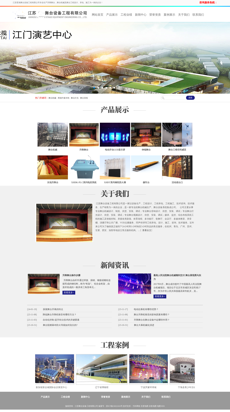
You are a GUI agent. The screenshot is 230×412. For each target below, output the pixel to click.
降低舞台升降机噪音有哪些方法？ (59, 314)
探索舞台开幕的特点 (53, 309)
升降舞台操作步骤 (71, 275)
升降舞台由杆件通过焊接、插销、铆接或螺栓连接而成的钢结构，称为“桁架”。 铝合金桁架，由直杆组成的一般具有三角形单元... (86, 283)
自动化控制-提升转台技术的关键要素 (61, 320)
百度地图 (144, 406)
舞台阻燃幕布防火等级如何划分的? (60, 325)
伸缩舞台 (146, 150)
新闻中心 (140, 14)
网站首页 (97, 14)
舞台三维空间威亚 (177, 150)
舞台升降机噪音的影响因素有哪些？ (152, 314)
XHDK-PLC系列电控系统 (84, 182)
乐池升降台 (52, 182)
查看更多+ (69, 292)
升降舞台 (83, 150)
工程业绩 (126, 14)
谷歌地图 (153, 406)
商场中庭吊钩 (63, 98)
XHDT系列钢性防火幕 (115, 182)
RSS (163, 406)
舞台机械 (52, 98)
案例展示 (169, 14)
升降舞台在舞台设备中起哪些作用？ (152, 320)
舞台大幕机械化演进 (144, 325)
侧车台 (146, 182)
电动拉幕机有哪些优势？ (146, 309)
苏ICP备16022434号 (114, 406)
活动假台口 (177, 182)
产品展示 (112, 14)
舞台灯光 (75, 98)
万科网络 (137, 406)
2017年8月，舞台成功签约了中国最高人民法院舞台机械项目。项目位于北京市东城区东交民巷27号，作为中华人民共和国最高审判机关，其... (177, 287)
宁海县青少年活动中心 (190, 387)
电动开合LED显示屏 (115, 150)
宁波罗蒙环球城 (149, 387)
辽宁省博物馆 (103, 387)
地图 (159, 406)
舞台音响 (84, 98)
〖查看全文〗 (146, 230)
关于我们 (184, 14)
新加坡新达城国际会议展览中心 (52, 387)
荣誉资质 (155, 14)
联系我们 (198, 14)
